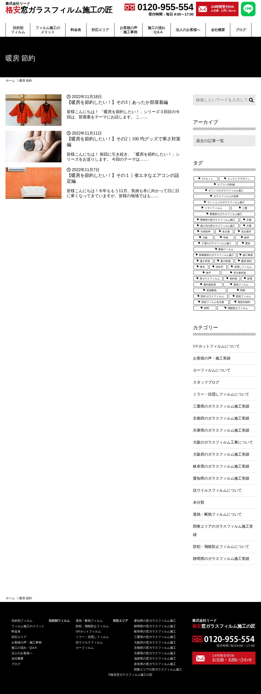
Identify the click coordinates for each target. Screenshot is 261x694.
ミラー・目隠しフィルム (92, 637)
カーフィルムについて (211, 370)
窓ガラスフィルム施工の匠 (59, 8)
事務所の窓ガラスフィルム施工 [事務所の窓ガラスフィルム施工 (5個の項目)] (217, 219)
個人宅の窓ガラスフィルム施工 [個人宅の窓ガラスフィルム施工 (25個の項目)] (217, 225)
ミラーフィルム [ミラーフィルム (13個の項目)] (213, 208)
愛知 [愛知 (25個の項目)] (247, 243)
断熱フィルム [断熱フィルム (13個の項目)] (226, 249)
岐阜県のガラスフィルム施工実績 (221, 466)
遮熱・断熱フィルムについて (217, 514)
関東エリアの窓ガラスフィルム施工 (158, 669)
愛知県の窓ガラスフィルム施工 (155, 620)
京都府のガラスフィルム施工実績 (221, 418)
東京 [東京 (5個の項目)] (202, 266)
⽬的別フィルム (18, 30)
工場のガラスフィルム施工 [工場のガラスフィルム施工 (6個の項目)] (217, 243)
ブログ (241, 30)
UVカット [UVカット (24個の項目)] (207, 178)
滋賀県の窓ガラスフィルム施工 (155, 658)
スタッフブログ (206, 382)
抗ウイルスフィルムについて (217, 490)
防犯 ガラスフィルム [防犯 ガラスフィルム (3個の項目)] (212, 296)
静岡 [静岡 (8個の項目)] (206, 308)
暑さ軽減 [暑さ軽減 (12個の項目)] (225, 261)
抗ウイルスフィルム (89, 642)
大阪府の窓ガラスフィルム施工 (155, 642)
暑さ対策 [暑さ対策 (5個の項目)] (205, 261)
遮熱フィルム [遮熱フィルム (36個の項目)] (241, 284)
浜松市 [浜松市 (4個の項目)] (219, 266)
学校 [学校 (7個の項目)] (225, 237)
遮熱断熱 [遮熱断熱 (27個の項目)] (211, 290)
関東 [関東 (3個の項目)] (242, 290)
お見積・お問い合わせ (223, 8)
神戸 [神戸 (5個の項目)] (208, 272)
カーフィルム (85, 647)
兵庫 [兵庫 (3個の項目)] (249, 225)
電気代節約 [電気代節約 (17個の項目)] (244, 302)
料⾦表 (75, 30)
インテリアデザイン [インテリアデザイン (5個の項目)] (239, 178)
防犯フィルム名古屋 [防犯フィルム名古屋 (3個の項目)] (213, 302)
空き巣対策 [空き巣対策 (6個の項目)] (240, 272)
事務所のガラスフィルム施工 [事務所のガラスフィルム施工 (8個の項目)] (226, 214)
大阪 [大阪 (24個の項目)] (205, 237)
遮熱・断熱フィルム (89, 620)
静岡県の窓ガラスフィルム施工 (155, 626)
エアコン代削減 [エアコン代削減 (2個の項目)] (226, 184)
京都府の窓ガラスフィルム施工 (155, 647)
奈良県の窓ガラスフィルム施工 (155, 664)
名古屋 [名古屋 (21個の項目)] (226, 231)
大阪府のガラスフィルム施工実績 (221, 454)
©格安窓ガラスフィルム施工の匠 (130, 674)
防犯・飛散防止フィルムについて (221, 547)
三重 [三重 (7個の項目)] (244, 208)
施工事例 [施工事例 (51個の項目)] (248, 255)
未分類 (198, 502)
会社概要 (218, 30)
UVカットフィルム (88, 631)
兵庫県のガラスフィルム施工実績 (221, 430)
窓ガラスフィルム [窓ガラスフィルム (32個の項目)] (210, 278)
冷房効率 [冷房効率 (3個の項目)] (205, 231)
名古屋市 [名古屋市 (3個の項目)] (246, 231)
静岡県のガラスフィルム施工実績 (221, 559)
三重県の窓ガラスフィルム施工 (155, 637)
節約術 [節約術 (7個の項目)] (233, 278)
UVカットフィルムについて (216, 346)
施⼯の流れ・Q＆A (156, 30)
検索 (251, 100)
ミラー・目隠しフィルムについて (221, 394)
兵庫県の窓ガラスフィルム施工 (155, 653)
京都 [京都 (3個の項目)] (249, 219)
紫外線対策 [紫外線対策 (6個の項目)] (210, 284)
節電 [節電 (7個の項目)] (249, 278)
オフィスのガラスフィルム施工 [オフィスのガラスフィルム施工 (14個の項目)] (226, 190)
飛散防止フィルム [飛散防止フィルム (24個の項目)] (238, 308)
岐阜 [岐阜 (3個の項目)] (246, 237)
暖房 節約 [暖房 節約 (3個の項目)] (246, 261)
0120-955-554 (159, 9)
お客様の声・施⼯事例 (128, 30)
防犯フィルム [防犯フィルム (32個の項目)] (243, 296)
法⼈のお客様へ (188, 30)
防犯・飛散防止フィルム (92, 626)
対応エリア (100, 30)
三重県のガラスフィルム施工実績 (221, 406)
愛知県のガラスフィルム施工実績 (221, 478)
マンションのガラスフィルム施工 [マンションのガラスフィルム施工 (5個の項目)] (226, 202)
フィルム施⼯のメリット (48, 30)
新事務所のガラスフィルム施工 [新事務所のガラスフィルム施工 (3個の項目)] (216, 255)
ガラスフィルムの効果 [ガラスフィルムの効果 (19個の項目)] (226, 196)
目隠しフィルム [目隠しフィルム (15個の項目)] (243, 266)
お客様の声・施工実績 (211, 358)
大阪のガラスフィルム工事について (223, 442)
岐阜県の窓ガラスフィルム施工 (155, 631)
